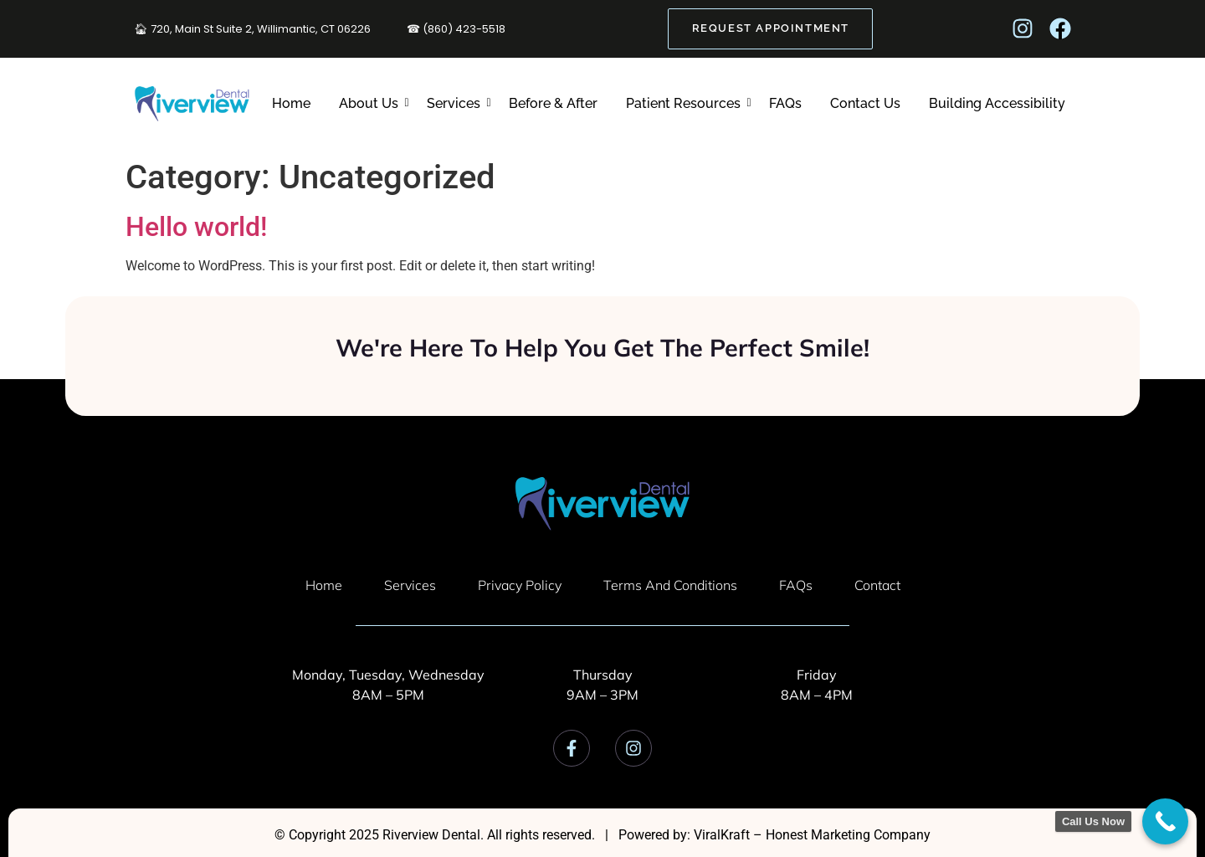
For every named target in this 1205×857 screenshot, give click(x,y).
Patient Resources (685, 103)
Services (456, 103)
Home (291, 103)
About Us (371, 103)
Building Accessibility (997, 103)
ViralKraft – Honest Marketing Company (812, 835)
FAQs (785, 103)
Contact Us (865, 103)
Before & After (553, 103)
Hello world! (196, 227)
